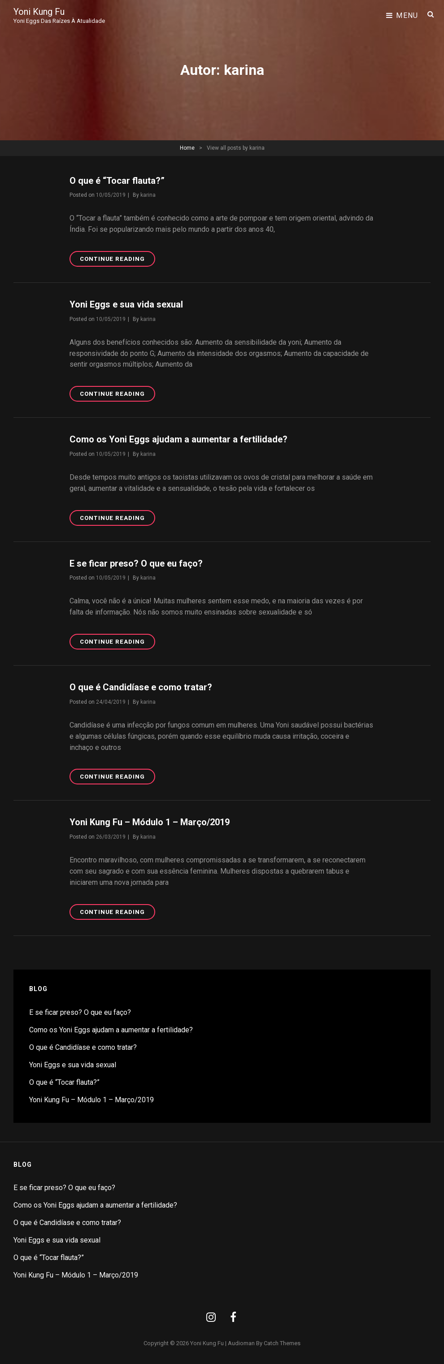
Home (187, 148)
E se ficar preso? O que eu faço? (136, 563)
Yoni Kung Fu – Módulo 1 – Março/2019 (150, 822)
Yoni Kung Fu (39, 11)
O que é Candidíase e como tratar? (141, 687)
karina (148, 195)
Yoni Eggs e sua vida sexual (126, 304)
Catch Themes (282, 1343)
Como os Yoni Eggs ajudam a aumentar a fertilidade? (178, 439)
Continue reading (117, 260)
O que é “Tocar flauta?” (117, 180)
